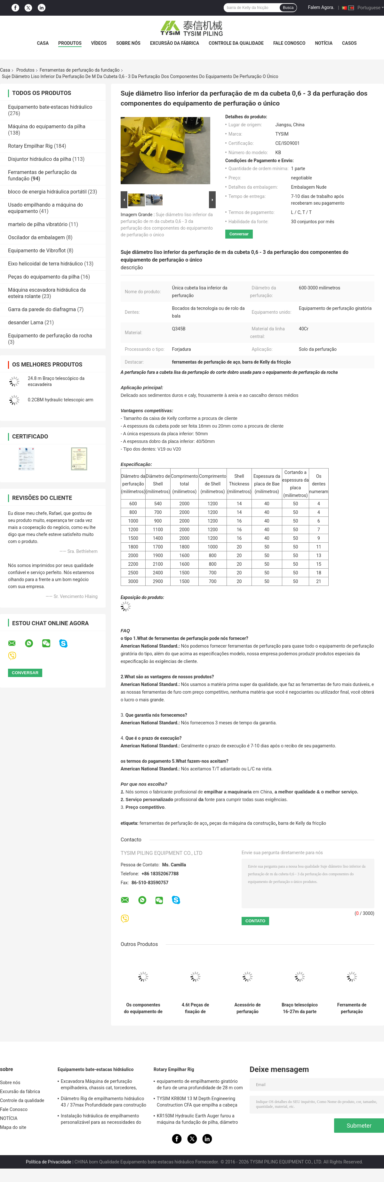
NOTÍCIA (323, 43)
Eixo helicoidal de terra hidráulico (45, 264)
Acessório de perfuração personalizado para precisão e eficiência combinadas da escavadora (247, 1008)
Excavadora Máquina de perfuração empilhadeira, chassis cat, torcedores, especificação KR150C (99, 1085)
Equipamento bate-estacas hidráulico (50, 107)
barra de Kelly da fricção (302, 823)
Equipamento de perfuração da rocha (50, 336)
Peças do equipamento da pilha (43, 277)
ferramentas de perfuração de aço (173, 823)
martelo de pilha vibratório (38, 224)
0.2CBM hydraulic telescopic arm (60, 399)
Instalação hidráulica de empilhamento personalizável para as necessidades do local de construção (101, 1120)
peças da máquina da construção (243, 823)
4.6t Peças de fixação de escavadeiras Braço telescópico (195, 1008)
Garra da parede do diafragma (42, 309)
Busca (288, 7)
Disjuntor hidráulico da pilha (39, 159)
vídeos (99, 43)
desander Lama (25, 322)
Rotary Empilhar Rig (30, 146)
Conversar (239, 234)
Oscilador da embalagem (36, 237)
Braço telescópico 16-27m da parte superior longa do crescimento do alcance (300, 1008)
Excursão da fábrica (174, 43)
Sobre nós (128, 43)
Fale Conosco (289, 43)
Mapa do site (13, 1127)
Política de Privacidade (48, 1161)
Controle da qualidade (236, 43)
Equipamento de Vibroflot (37, 251)
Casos (349, 43)
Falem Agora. (321, 7)
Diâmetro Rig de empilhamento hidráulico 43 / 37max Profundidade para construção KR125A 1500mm (103, 1102)
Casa (43, 43)
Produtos (70, 43)
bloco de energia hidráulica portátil (47, 192)
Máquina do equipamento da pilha (46, 126)
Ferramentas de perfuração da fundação (80, 70)
